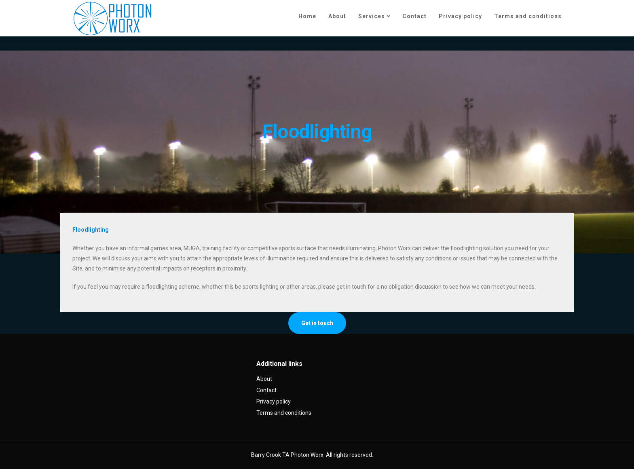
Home (307, 16)
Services (371, 16)
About (337, 16)
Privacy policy (460, 16)
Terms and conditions (528, 16)
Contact (414, 16)
